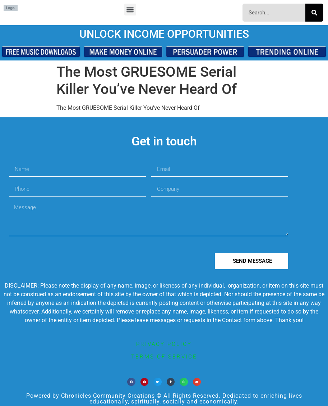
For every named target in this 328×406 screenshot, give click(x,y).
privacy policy (164, 344)
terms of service (164, 356)
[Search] (314, 13)
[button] (130, 9)
